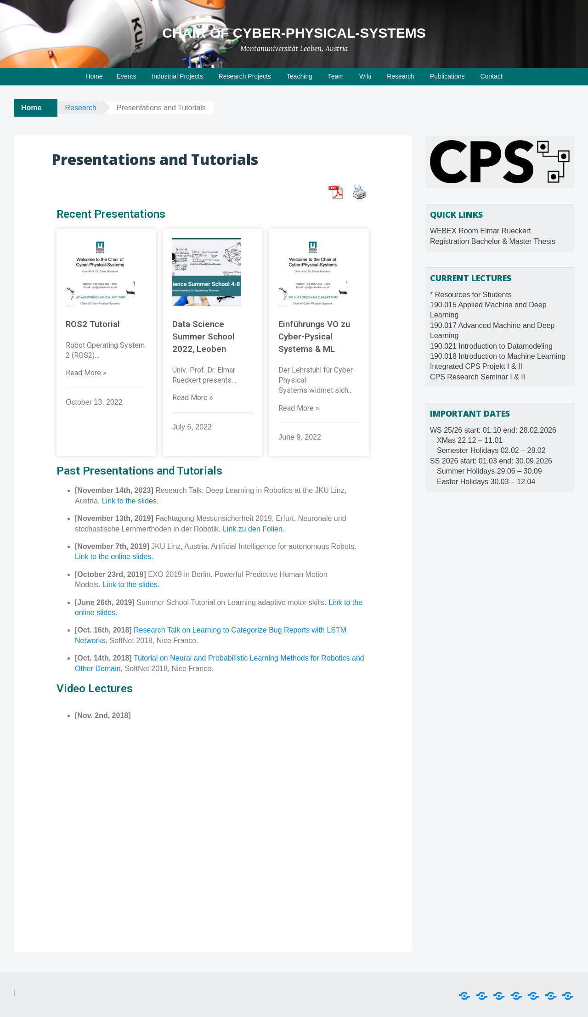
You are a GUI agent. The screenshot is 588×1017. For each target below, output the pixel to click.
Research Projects (245, 76)
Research (400, 76)
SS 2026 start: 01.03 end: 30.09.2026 (491, 461)
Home (93, 76)
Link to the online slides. (114, 555)
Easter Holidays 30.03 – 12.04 (486, 482)
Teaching (299, 76)
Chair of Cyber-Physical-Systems (293, 32)
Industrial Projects (177, 76)
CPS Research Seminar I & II (477, 377)
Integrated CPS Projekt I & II (476, 366)
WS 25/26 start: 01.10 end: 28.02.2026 (493, 430)
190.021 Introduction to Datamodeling (491, 346)
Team (336, 76)
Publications (447, 76)
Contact (491, 76)
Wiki (365, 76)
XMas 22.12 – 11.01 (470, 440)
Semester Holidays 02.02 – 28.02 (491, 450)
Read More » (86, 372)
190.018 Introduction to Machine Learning (497, 356)
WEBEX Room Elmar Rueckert (480, 231)
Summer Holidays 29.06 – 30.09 (489, 471)
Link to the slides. (130, 500)
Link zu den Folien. (253, 527)
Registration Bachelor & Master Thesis (492, 241)
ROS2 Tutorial (93, 324)
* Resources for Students (471, 295)
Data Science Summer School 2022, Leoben (203, 336)
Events (126, 76)
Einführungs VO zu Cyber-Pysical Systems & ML (314, 336)
